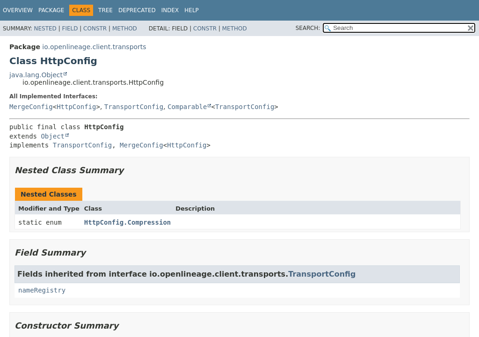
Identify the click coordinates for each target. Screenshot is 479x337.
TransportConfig (133, 106)
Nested (45, 28)
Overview (18, 10)
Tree (105, 10)
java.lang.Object (36, 75)
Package (51, 10)
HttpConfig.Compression (127, 222)
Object (53, 136)
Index (170, 10)
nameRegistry (41, 290)
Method (124, 28)
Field (70, 28)
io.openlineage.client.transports (94, 47)
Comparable (187, 106)
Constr (95, 28)
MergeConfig (31, 106)
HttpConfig (76, 106)
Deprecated (137, 10)
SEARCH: (308, 28)
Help (191, 10)
